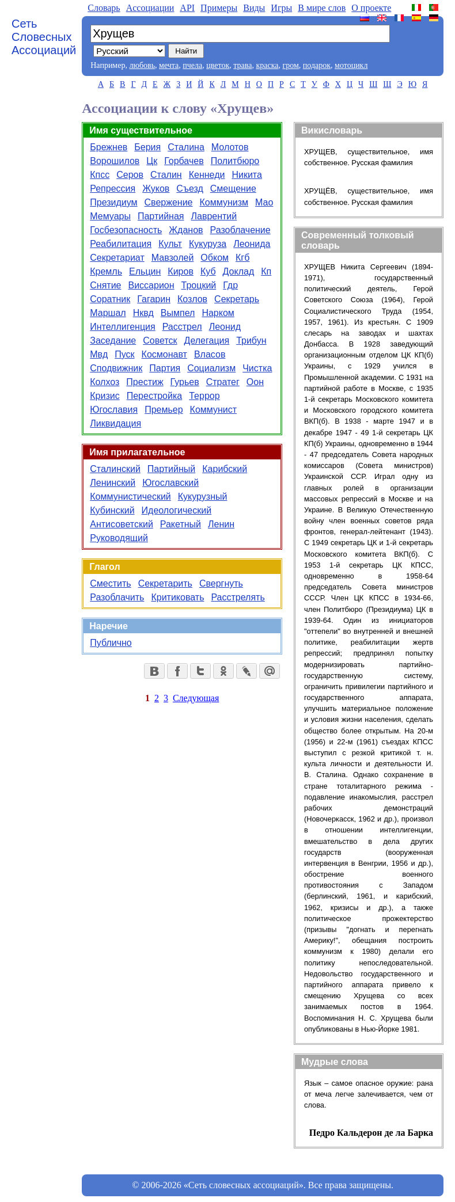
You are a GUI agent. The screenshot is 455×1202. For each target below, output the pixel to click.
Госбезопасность (126, 230)
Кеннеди (207, 175)
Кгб (242, 258)
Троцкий (199, 285)
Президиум (113, 202)
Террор (204, 396)
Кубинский (112, 510)
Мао (264, 202)
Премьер (164, 409)
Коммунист (213, 409)
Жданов (186, 230)
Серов (129, 175)
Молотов (230, 147)
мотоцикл (351, 65)
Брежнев (108, 147)
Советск (160, 340)
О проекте (371, 8)
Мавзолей (172, 258)
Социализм (211, 368)
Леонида (251, 244)
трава (242, 65)
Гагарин (153, 299)
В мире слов (322, 8)
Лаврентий (214, 216)
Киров (181, 271)
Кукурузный (202, 496)
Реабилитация (120, 244)
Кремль (106, 271)
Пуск (124, 354)
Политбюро (235, 161)
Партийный (171, 469)
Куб (208, 271)
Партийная (161, 216)
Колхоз (104, 382)
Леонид (225, 327)
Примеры (218, 8)
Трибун (251, 340)
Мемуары (110, 216)
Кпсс (99, 175)
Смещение (233, 188)
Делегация (207, 340)
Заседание (113, 340)
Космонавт (164, 354)
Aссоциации (150, 8)
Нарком (218, 313)
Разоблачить (117, 597)
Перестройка (155, 396)
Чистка (257, 368)
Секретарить (165, 583)
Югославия (114, 409)
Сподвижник (116, 368)
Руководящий (119, 538)
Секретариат (117, 258)
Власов (209, 354)
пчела (192, 65)
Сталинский (115, 469)
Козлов (192, 299)
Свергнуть (221, 583)
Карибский (224, 469)
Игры (281, 8)
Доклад (239, 271)
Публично (110, 643)
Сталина (186, 147)
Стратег (223, 382)
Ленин (221, 524)
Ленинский (112, 483)
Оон (255, 382)
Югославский (170, 483)
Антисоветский (121, 524)
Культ (170, 244)
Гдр (230, 285)
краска (267, 65)
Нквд (143, 313)
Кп (266, 271)
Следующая (196, 698)
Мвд (99, 354)
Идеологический (177, 510)
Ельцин (145, 271)
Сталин (166, 175)
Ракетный (180, 524)
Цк (151, 161)
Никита (246, 175)
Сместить (110, 583)
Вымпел (178, 313)
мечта (169, 65)
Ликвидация (115, 423)
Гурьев (184, 382)
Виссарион (151, 285)
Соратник (110, 299)
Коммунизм (224, 202)
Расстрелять (237, 597)
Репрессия (112, 188)
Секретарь (236, 299)
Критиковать (177, 597)
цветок (217, 65)
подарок (317, 65)
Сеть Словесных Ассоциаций (44, 36)
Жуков (155, 188)
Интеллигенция (122, 327)
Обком (214, 258)
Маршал (108, 313)
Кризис (104, 396)
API (187, 8)
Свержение (169, 202)
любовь (142, 65)
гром (290, 65)
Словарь (104, 8)
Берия (147, 147)
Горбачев (183, 161)
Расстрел (182, 327)
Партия (164, 368)
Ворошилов (114, 161)
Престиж (144, 382)
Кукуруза (207, 244)
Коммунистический (130, 496)
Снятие (105, 285)
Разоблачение (240, 230)
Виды (254, 8)
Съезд (189, 188)
